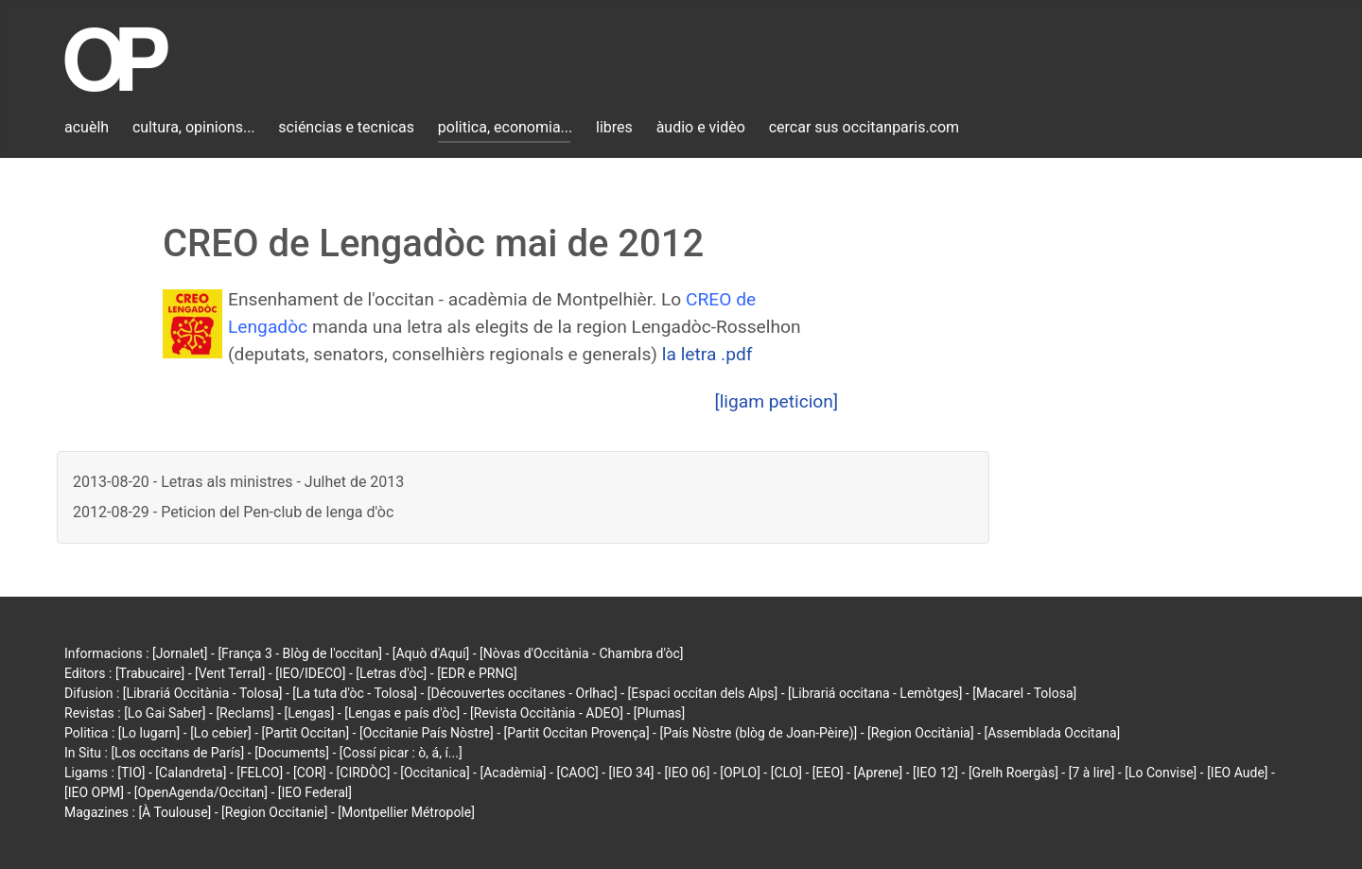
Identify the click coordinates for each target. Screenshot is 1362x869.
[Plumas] (660, 713)
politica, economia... (505, 127)
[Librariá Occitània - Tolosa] (203, 693)
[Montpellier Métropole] (406, 812)
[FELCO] (259, 772)
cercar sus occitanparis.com (864, 127)
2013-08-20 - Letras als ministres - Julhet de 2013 (238, 482)
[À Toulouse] (174, 812)
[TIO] (131, 772)
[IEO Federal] (315, 792)
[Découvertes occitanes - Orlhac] (523, 693)
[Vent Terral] (230, 673)
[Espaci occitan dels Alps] (703, 693)
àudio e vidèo (700, 127)
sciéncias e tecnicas (346, 127)
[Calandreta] (190, 772)
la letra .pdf (707, 354)
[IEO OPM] (94, 792)
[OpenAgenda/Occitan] (201, 792)
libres (614, 127)
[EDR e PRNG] (477, 673)
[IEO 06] (686, 772)
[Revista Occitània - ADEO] (546, 713)
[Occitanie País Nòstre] (426, 732)
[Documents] (291, 752)
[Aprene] (878, 772)
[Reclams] (244, 713)
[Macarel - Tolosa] (1024, 693)
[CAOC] (577, 772)
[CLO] (786, 772)
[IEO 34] (632, 772)
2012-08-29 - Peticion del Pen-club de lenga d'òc (233, 512)
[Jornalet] (180, 653)
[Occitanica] (434, 772)
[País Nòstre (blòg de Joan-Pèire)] (758, 732)
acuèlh (86, 127)
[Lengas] (310, 713)
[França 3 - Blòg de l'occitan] (300, 653)
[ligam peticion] (776, 401)
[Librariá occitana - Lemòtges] (875, 693)
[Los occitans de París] (177, 752)
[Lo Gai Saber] (164, 713)
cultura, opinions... (193, 127)
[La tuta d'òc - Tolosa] (354, 693)
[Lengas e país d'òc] (402, 713)
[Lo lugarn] (149, 732)
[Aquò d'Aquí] (431, 653)
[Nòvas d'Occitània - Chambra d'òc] (581, 653)
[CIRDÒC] (364, 772)
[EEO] (828, 772)
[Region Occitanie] (274, 812)
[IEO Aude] (1237, 772)
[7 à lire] (1092, 772)
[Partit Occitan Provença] (576, 732)
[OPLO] (740, 772)
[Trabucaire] (149, 673)
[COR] (309, 772)
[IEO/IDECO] (310, 673)
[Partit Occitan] (306, 732)
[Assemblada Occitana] (1053, 732)
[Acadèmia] (513, 772)
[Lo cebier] (221, 732)
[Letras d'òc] (391, 673)
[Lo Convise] (1160, 772)
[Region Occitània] (920, 732)
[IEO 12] (935, 772)
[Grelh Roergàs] (1013, 772)
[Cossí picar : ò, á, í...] (401, 752)
